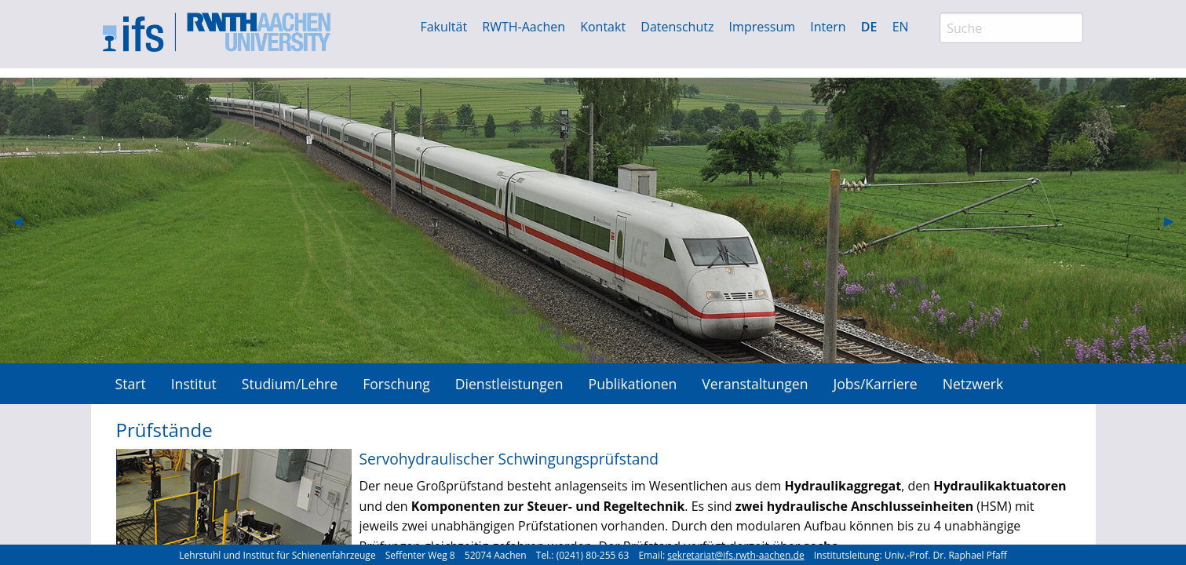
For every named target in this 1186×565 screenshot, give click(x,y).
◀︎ (24, 220)
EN (900, 26)
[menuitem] (131, 383)
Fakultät (443, 26)
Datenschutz (676, 26)
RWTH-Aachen (523, 26)
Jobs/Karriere (875, 383)
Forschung (396, 383)
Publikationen (633, 383)
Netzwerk (973, 383)
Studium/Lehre (290, 383)
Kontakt (603, 26)
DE (869, 26)
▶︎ (1175, 220)
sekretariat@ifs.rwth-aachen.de (735, 555)
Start (130, 383)
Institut (194, 383)
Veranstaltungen (755, 383)
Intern (827, 26)
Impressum (762, 26)
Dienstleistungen (509, 383)
